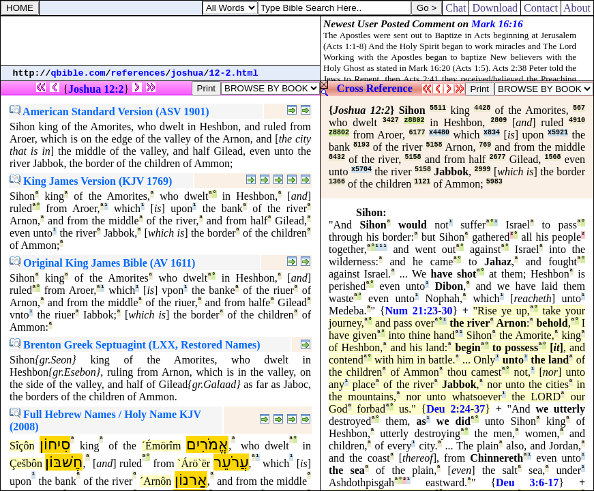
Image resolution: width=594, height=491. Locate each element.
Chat (456, 8)
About (577, 8)
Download (494, 8)
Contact (541, 8)
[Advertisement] (160, 40)
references (138, 73)
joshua (187, 73)
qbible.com (78, 73)
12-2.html (233, 73)
